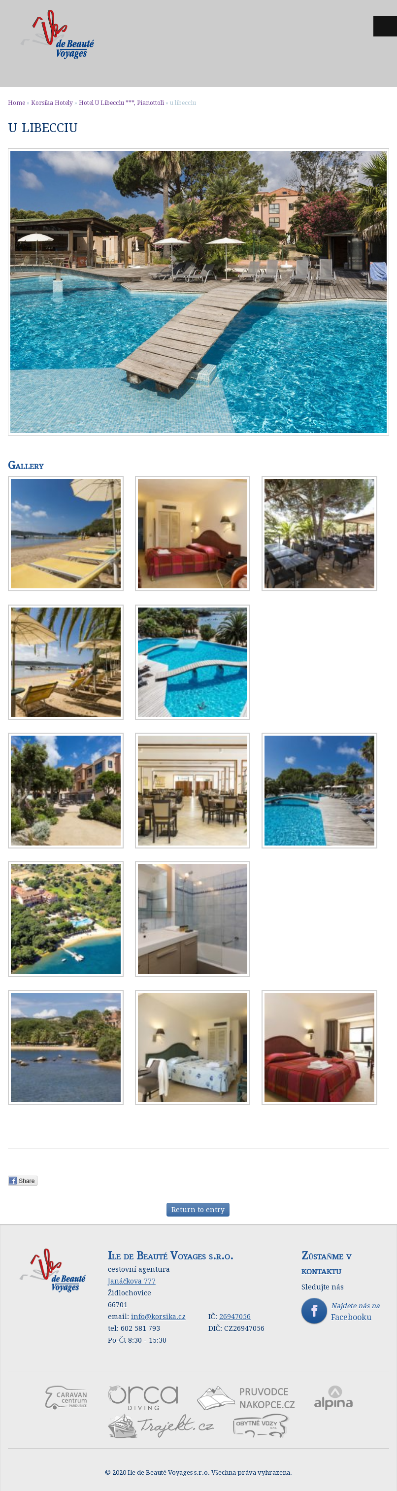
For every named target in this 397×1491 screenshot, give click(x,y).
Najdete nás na (345, 1311)
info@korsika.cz (158, 1317)
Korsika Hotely (52, 103)
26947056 (235, 1317)
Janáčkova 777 (132, 1281)
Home (16, 103)
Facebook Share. (26, 1181)
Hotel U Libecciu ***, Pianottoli (121, 103)
